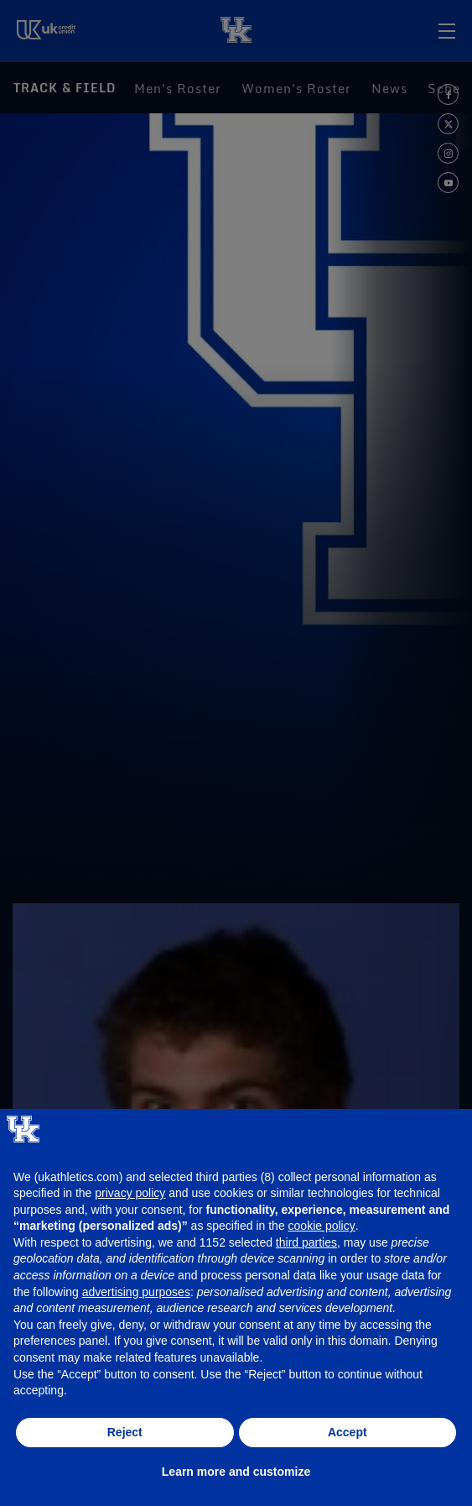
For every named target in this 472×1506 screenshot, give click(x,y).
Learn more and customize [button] (236, 1471)
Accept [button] (347, 1432)
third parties (306, 1242)
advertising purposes (136, 1292)
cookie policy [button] (321, 1225)
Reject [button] (125, 1432)
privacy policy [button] (130, 1193)
